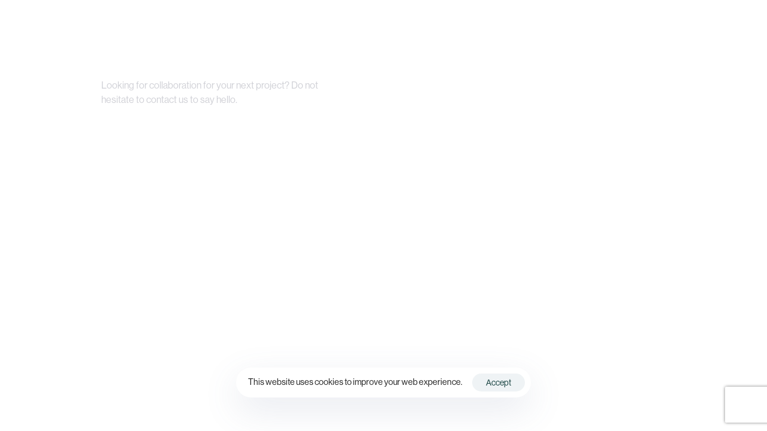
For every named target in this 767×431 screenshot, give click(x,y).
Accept (498, 382)
